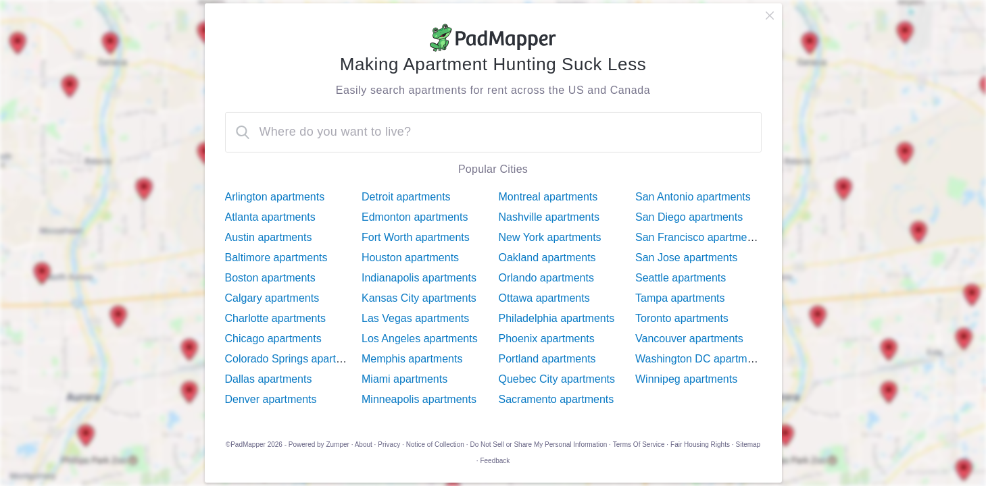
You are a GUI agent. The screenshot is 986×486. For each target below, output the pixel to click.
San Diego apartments (689, 217)
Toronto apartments (682, 318)
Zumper (337, 444)
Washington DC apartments (701, 358)
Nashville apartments (549, 217)
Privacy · (390, 444)
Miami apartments (404, 379)
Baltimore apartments (276, 257)
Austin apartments (268, 237)
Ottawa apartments (544, 298)
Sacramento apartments (556, 399)
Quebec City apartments (557, 379)
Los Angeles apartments (420, 338)
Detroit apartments (406, 196)
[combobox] (493, 132)
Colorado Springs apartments (295, 358)
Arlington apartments (275, 196)
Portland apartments (547, 358)
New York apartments (550, 237)
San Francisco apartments (698, 237)
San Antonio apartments (693, 196)
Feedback (495, 460)
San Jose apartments (686, 257)
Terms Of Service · (640, 444)
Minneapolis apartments (419, 399)
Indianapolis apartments (419, 278)
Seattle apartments (680, 278)
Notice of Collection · (437, 444)
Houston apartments (410, 257)
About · (365, 444)
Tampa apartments (680, 298)
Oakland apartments (547, 257)
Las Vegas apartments (415, 318)
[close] (770, 15)
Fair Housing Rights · (701, 444)
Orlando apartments (546, 278)
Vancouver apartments (689, 338)
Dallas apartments (268, 379)
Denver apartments (271, 399)
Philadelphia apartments (557, 318)
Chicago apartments (273, 338)
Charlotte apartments (275, 318)
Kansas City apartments (419, 298)
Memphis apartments (412, 358)
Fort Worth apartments (416, 237)
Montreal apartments (548, 196)
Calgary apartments (272, 298)
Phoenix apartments (547, 338)
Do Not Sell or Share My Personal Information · (540, 444)
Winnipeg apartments (686, 379)
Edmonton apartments (415, 217)
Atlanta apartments (270, 217)
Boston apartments (270, 278)
